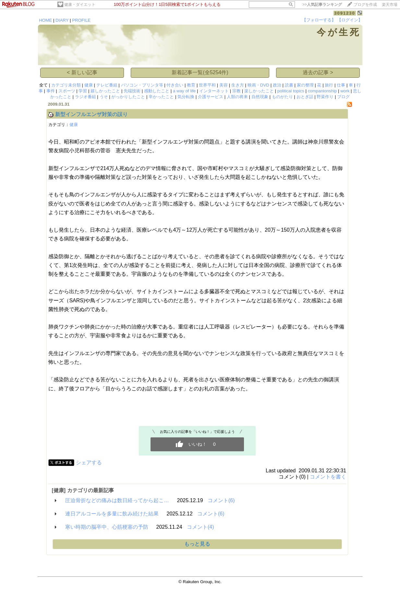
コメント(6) (221, 500)
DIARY (61, 20)
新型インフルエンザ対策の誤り (91, 114)
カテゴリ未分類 (66, 85)
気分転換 (185, 96)
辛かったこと (161, 96)
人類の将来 (237, 96)
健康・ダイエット (79, 4)
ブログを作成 (365, 4)
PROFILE (81, 20)
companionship (322, 90)
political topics (290, 90)
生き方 (237, 85)
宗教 (236, 90)
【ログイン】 (349, 19)
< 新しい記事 (82, 72)
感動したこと (156, 90)
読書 (289, 85)
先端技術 (132, 90)
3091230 (344, 13)
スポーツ (66, 90)
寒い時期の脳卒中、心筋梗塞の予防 (106, 527)
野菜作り (325, 96)
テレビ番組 (106, 85)
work (344, 90)
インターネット (214, 90)
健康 (88, 85)
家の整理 (305, 85)
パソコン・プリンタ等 (142, 85)
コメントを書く (328, 476)
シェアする (89, 462)
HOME (45, 20)
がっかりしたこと (128, 96)
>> (322, 4)
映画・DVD (258, 85)
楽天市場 (389, 4)
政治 (277, 85)
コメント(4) (200, 527)
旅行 (329, 85)
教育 (191, 85)
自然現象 (259, 96)
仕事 (341, 85)
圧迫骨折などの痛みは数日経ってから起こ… (117, 500)
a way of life (184, 90)
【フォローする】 (319, 19)
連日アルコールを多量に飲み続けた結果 (112, 513)
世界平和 (207, 85)
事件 (50, 90)
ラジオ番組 (85, 96)
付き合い (174, 85)
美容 (223, 85)
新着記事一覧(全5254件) (200, 72)
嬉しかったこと (105, 90)
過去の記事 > (318, 72)
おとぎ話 (305, 96)
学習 (83, 90)
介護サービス (210, 96)
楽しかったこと (259, 90)
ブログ (343, 96)
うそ (104, 96)
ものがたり (282, 96)
